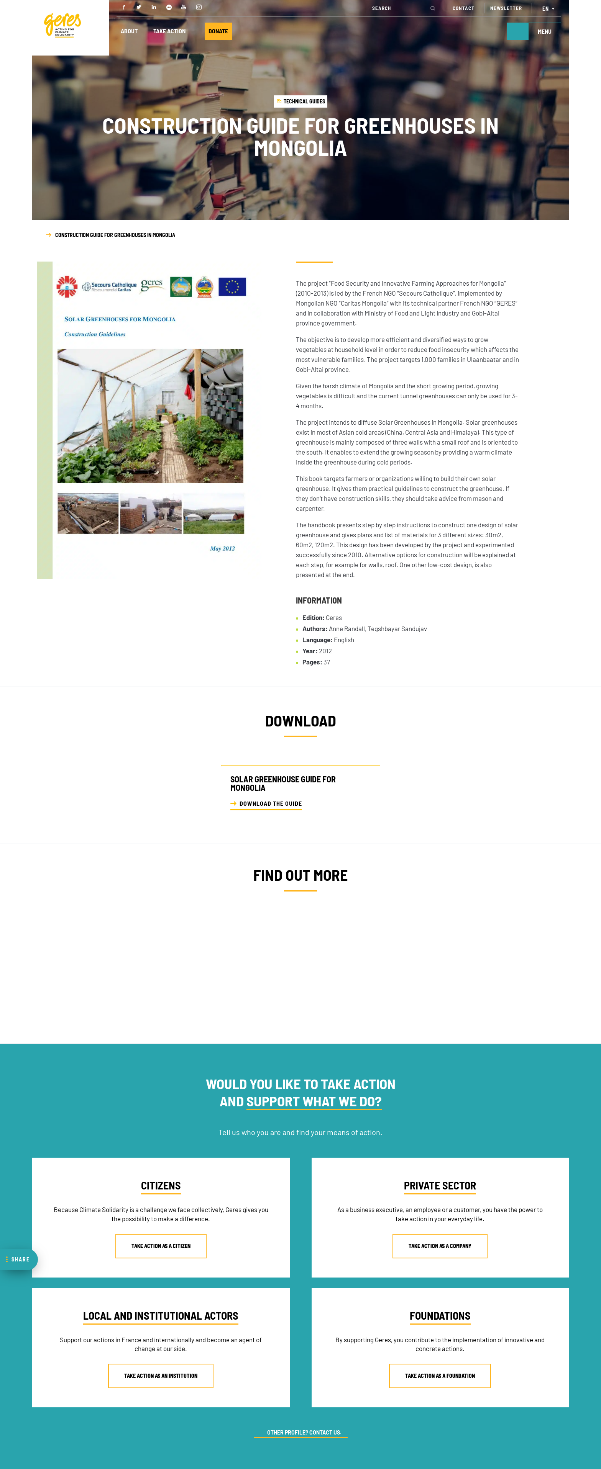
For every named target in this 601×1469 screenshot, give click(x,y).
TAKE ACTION (170, 31)
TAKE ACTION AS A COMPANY (440, 1246)
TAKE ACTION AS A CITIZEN (160, 1246)
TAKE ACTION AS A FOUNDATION (440, 1375)
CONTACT (464, 8)
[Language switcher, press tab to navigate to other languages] (549, 8)
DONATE (219, 31)
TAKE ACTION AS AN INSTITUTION (160, 1375)
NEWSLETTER (506, 8)
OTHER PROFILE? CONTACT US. (304, 1432)
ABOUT (129, 31)
